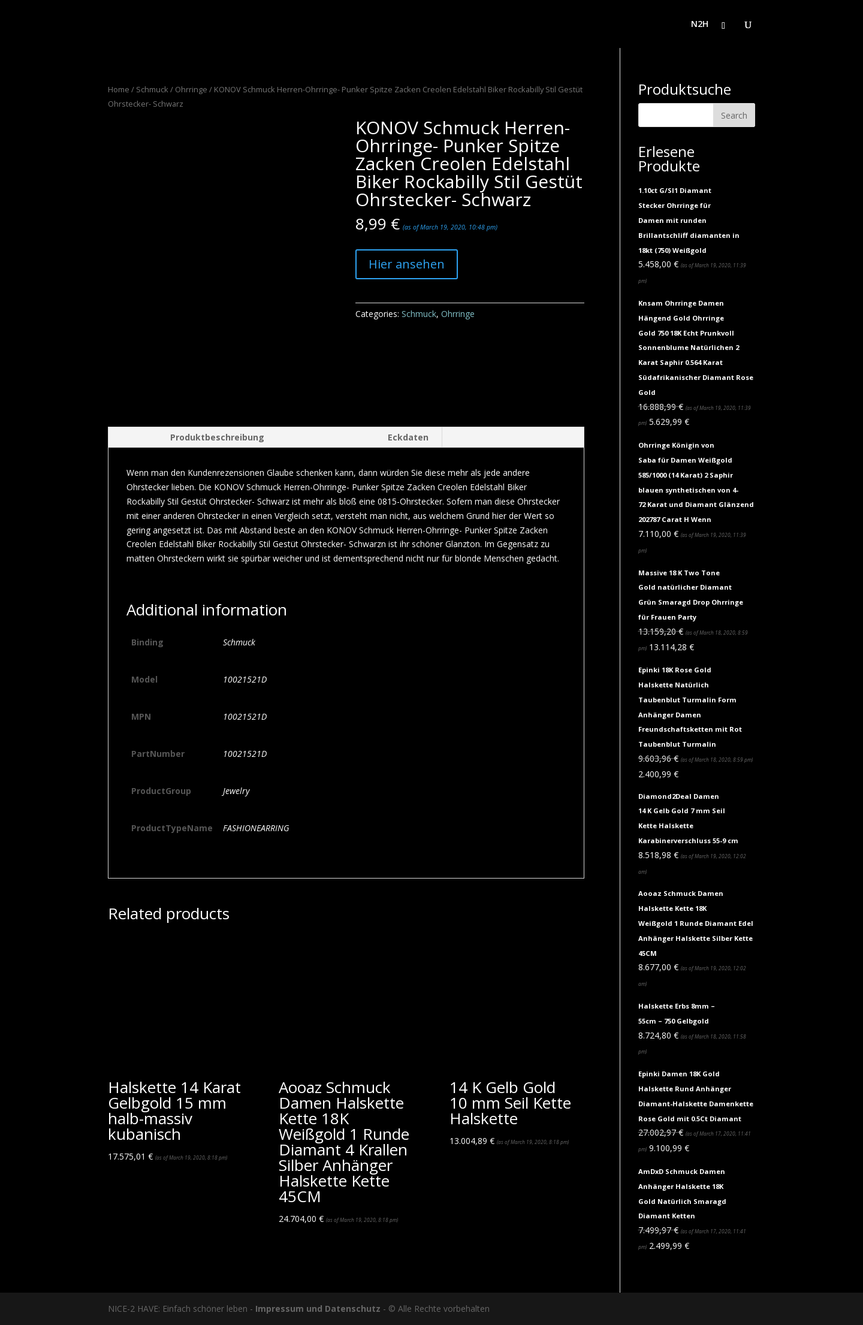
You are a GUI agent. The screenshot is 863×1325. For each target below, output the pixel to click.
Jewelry (236, 790)
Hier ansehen (407, 264)
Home (118, 89)
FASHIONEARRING (256, 828)
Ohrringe (191, 89)
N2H (699, 24)
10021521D (245, 679)
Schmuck (152, 89)
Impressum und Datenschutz (318, 1308)
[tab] (192, 437)
